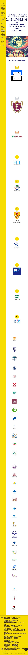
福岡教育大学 (7, 644)
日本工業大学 (7, 640)
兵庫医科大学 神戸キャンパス (11, 641)
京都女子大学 (15, 620)
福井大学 (17, 643)
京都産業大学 (7, 620)
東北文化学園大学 (8, 637)
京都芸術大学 (15, 618)
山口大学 (16, 647)
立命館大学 (19, 625)
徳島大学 (16, 637)
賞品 (2, 23)
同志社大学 (6, 625)
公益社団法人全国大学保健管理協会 (12, 648)
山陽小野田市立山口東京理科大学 (17, 630)
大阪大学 (16, 628)
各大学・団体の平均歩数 (3, 14)
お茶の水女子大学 (8, 628)
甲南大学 (23, 629)
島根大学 (6, 636)
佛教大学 (13, 625)
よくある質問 (3, 36)
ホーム (2, 3)
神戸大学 (6, 630)
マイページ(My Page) (3, 41)
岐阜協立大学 (16, 629)
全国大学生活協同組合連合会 (10, 649)
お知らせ (3, 9)
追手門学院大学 (7, 629)
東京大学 (20, 636)
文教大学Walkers (8, 647)
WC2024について (3, 6)
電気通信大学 (13, 636)
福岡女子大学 (15, 645)
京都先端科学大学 (8, 621)
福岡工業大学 (7, 645)
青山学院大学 (7, 626)
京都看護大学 (7, 618)
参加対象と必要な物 (3, 19)
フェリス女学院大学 (8, 643)
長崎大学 (16, 639)
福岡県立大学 (15, 644)
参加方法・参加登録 (3, 28)
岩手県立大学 (15, 626)
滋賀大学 (6, 632)
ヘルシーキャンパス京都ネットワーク (12, 617)
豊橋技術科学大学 (8, 639)
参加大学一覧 (3, 32)
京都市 (23, 648)
